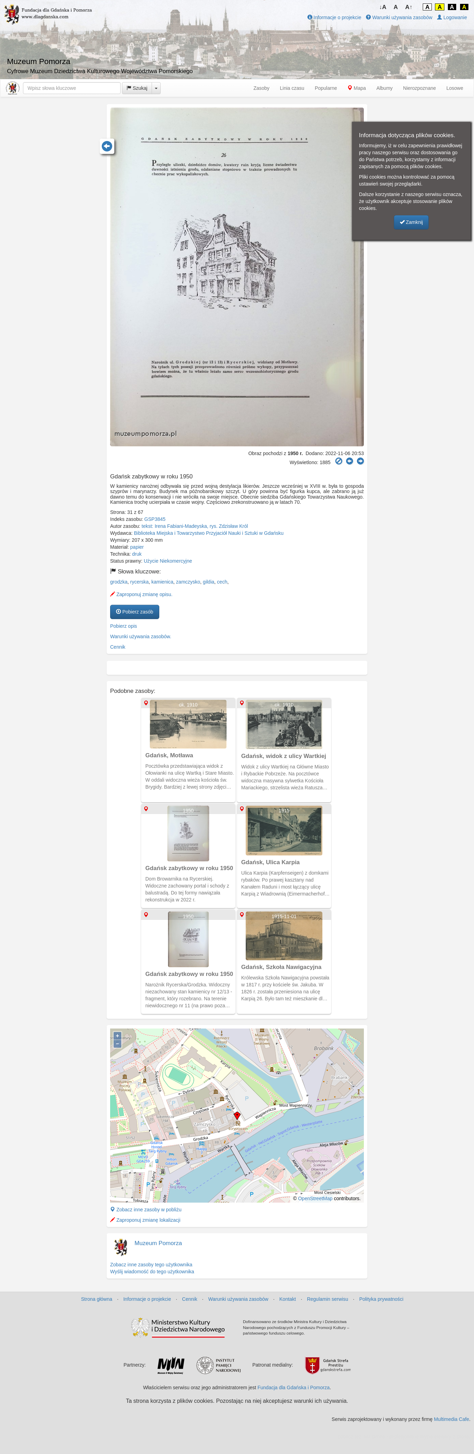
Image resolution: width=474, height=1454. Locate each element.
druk (137, 554)
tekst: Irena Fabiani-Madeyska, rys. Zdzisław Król (195, 526)
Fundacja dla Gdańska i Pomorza (294, 1387)
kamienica (162, 582)
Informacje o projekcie (334, 17)
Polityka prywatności (381, 1299)
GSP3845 (155, 519)
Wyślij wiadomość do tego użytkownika (152, 1271)
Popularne (326, 88)
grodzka (119, 582)
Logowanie (452, 17)
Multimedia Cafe (451, 1419)
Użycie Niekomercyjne (168, 561)
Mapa (356, 88)
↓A (383, 7)
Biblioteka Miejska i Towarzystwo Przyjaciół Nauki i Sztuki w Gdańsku (208, 533)
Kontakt (288, 1299)
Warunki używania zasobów (399, 17)
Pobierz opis (123, 626)
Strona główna (97, 1299)
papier (137, 547)
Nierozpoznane (419, 88)
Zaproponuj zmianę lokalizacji (145, 1220)
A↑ (409, 7)
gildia (208, 582)
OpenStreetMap (315, 1198)
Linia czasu (292, 88)
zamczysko (188, 582)
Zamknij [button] (411, 222)
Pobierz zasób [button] (134, 612)
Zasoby (261, 88)
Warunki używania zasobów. (140, 636)
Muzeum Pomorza (158, 1243)
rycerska (139, 582)
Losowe (454, 88)
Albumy (384, 88)
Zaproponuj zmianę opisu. (141, 594)
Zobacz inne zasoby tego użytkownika (151, 1264)
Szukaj (137, 88)
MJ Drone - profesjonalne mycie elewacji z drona (416, 1436)
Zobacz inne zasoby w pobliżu (146, 1209)
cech (222, 582)
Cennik (117, 647)
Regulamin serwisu (327, 1299)
